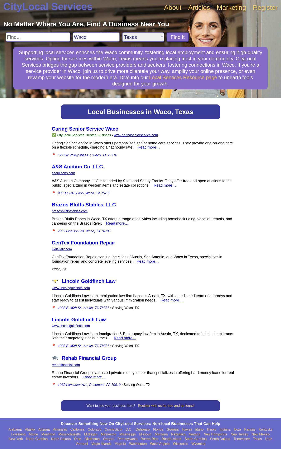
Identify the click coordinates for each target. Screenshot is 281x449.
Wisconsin (180, 443)
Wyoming (198, 443)
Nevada (194, 434)
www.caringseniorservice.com (136, 135)
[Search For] (38, 37)
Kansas (249, 429)
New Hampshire (215, 434)
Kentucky (265, 429)
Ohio (77, 439)
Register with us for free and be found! (166, 405)
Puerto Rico (149, 439)
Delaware (143, 429)
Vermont (82, 443)
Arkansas (60, 429)
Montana (161, 434)
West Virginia (160, 443)
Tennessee (242, 439)
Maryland (48, 434)
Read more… (149, 147)
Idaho (199, 429)
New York (16, 439)
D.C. (129, 429)
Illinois (211, 429)
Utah (268, 439)
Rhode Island (171, 439)
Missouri (145, 434)
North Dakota (61, 439)
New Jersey (239, 434)
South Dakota (220, 439)
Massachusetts (69, 434)
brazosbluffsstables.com (69, 211)
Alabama (15, 429)
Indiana (225, 429)
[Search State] (143, 37)
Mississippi (128, 434)
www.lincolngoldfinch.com (71, 288)
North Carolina (37, 439)
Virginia (120, 443)
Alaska (30, 429)
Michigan (90, 434)
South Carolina (196, 439)
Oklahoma (92, 439)
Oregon (108, 439)
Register (265, 7)
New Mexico (261, 434)
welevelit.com (62, 249)
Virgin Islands (101, 443)
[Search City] (96, 37)
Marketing (231, 7)
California (77, 429)
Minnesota (108, 434)
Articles (199, 7)
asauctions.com (63, 173)
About (173, 7)
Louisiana (18, 434)
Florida (158, 429)
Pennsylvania (127, 439)
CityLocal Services (47, 6)
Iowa (237, 429)
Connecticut (113, 429)
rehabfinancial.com (66, 365)
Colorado (94, 429)
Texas (257, 439)
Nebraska (178, 434)
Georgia (172, 429)
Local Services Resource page (183, 77)
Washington (138, 443)
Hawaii (187, 429)
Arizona (44, 429)
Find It (178, 37)
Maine (33, 434)
